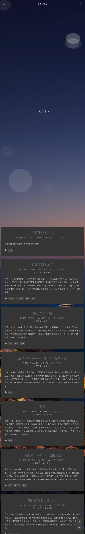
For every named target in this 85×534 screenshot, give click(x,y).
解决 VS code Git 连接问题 (42, 455)
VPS (10, 344)
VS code (17, 486)
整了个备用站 (42, 313)
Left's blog (42, 4)
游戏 (59, 269)
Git (10, 486)
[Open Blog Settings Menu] (79, 527)
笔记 (10, 392)
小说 (10, 441)
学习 (59, 505)
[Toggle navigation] (81, 4)
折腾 (58, 318)
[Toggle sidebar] (4, 4)
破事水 (63, 318)
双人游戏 (20, 299)
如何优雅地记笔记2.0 (42, 500)
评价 (63, 269)
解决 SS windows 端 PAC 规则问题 (42, 358)
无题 (42, 406)
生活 (67, 237)
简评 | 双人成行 (42, 264)
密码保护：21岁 (42, 232)
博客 (16, 344)
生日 (10, 250)
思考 (63, 237)
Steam (11, 299)
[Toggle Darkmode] (79, 521)
